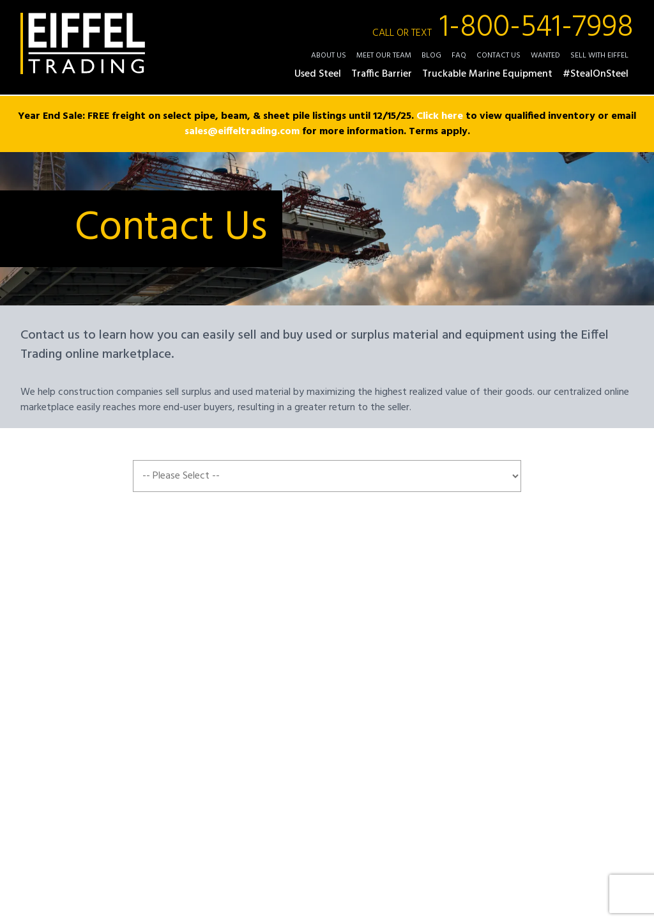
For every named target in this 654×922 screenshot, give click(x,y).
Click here (439, 116)
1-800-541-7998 (503, 28)
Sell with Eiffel (599, 55)
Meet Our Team (383, 55)
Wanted (545, 55)
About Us (328, 55)
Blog (431, 55)
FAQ (459, 55)
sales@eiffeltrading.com (242, 131)
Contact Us (498, 55)
